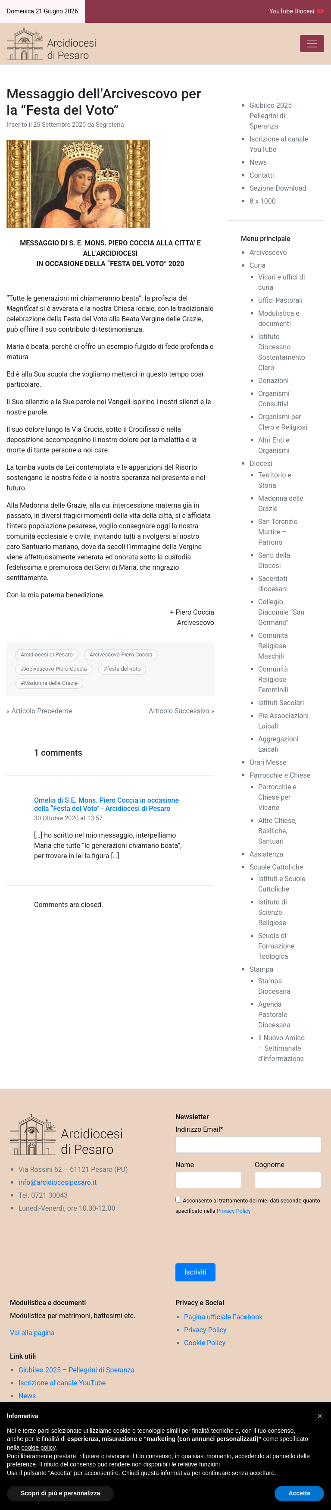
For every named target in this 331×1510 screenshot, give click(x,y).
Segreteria (110, 125)
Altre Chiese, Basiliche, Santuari (277, 830)
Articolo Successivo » (181, 711)
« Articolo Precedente (39, 711)
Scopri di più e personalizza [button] (60, 1493)
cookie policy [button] (38, 1447)
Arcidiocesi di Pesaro (47, 654)
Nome (184, 1165)
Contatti (262, 175)
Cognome (269, 1165)
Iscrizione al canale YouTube (62, 1383)
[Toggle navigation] (312, 43)
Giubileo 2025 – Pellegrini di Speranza (274, 115)
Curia (257, 265)
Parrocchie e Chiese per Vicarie (277, 797)
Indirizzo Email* (199, 1129)
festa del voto (124, 669)
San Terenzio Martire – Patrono (278, 532)
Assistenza (266, 854)
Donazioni (273, 381)
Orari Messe (268, 762)
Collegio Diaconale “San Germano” (281, 612)
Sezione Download (278, 188)
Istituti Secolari (281, 703)
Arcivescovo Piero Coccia (121, 654)
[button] (320, 1416)
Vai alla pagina (32, 1333)
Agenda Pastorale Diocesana (274, 1014)
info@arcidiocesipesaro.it (58, 1182)
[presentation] (240, 1239)
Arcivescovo (268, 252)
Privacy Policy (234, 1211)
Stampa (261, 969)
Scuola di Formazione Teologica (276, 946)
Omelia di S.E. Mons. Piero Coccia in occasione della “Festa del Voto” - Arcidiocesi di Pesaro (106, 804)
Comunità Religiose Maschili (273, 645)
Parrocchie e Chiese (280, 775)
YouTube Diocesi (296, 11)
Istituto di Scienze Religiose (272, 912)
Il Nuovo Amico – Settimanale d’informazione (281, 1048)
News (258, 162)
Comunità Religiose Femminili (273, 679)
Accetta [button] (299, 1493)
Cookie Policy (204, 1343)
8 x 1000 (263, 201)
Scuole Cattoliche (276, 867)
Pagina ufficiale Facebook (223, 1317)
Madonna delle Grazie (51, 683)
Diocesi (261, 463)
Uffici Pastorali (280, 300)
